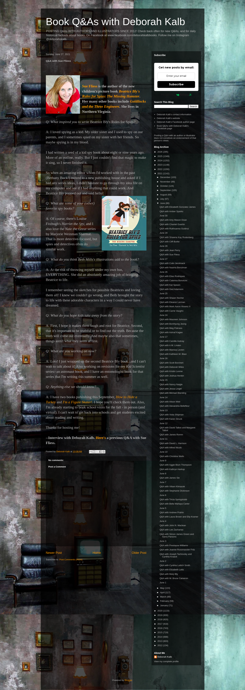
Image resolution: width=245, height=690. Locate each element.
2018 (160, 619)
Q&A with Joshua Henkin (172, 375)
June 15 (163, 380)
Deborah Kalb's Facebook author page (176, 122)
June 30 (163, 215)
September (166, 190)
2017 (160, 624)
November (165, 181)
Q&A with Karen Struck (171, 419)
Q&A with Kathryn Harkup (172, 469)
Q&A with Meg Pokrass (171, 328)
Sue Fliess (89, 86)
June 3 (163, 541)
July (162, 199)
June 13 (163, 410)
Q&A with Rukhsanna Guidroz (174, 228)
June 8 (163, 473)
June (163, 203)
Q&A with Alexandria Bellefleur (175, 406)
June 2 (163, 561)
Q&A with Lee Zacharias (171, 529)
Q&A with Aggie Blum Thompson (176, 465)
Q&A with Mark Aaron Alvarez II (175, 306)
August (164, 194)
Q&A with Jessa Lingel (171, 388)
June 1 (163, 582)
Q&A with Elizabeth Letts (172, 569)
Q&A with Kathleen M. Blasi (173, 354)
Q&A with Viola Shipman (172, 414)
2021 (160, 173)
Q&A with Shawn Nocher (172, 298)
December (165, 177)
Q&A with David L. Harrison (173, 443)
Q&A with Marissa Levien (172, 349)
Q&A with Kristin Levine (171, 371)
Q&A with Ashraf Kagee (171, 332)
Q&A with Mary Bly (169, 574)
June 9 (163, 460)
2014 (160, 637)
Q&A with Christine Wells (172, 456)
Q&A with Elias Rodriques (172, 276)
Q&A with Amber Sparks (171, 211)
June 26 (163, 272)
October (164, 186)
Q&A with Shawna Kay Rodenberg (176, 237)
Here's (101, 438)
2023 (160, 164)
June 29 (163, 233)
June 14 (163, 397)
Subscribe (176, 84)
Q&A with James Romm (171, 434)
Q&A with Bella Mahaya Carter (175, 503)
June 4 (163, 521)
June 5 (163, 508)
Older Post (139, 552)
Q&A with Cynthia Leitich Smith (175, 565)
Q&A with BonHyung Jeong (173, 324)
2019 (160, 615)
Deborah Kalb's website (168, 118)
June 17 (163, 337)
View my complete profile (166, 661)
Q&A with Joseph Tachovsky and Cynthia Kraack (176, 555)
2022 (160, 169)
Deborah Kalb (165, 657)
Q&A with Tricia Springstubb (173, 499)
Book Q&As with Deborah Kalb (115, 21)
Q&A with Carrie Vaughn (171, 311)
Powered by (176, 94)
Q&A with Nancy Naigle (171, 384)
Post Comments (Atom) (70, 559)
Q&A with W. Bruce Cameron (174, 578)
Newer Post (54, 552)
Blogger (128, 680)
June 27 (163, 259)
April (162, 592)
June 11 (163, 439)
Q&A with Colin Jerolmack (172, 263)
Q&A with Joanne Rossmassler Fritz (177, 549)
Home (97, 552)
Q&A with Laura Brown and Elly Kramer (179, 516)
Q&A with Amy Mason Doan (173, 220)
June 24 (163, 315)
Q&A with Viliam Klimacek (172, 486)
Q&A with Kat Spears (170, 285)
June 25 (163, 293)
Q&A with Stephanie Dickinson (175, 490)
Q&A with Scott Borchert (171, 362)
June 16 (163, 358)
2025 (160, 156)
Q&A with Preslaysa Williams (174, 545)
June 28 (163, 246)
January (164, 605)
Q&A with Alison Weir (170, 401)
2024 (160, 160)
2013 (160, 641)
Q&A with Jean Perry (170, 250)
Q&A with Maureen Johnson (173, 319)
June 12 (163, 423)
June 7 (163, 482)
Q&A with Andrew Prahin (172, 512)
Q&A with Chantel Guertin (172, 224)
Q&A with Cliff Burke (170, 241)
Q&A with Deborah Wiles (172, 367)
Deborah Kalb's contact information (174, 114)
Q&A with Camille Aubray (172, 341)
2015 (160, 632)
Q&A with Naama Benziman (173, 267)
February (165, 601)
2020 (160, 610)
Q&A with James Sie (170, 477)
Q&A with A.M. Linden (170, 345)
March (163, 596)
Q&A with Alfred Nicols (171, 447)
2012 (160, 645)
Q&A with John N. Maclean (173, 525)
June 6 (163, 495)
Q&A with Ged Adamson (171, 289)
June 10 (163, 452)
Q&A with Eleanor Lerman (172, 302)
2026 (160, 152)
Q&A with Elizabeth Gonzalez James (178, 207)
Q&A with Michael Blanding (173, 393)
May (162, 588)
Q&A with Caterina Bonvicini (173, 280)
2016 (160, 628)
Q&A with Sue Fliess (170, 254)
